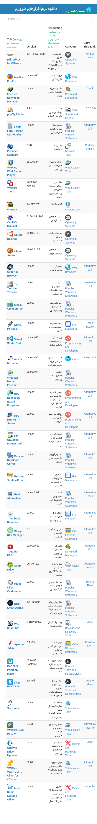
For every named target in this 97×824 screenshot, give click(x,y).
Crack (90, 88)
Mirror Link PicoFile (90, 725)
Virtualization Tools (72, 167)
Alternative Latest (90, 494)
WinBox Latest (90, 55)
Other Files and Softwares (72, 535)
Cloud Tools (72, 567)
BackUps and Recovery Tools (72, 630)
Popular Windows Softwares (71, 132)
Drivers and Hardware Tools (72, 749)
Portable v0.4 (90, 547)
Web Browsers (71, 79)
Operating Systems (70, 59)
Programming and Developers (73, 345)
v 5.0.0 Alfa (90, 108)
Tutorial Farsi (90, 583)
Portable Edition (90, 147)
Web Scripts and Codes (71, 114)
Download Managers (71, 94)
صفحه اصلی (79, 9)
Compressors (72, 207)
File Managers (71, 327)
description (90, 786)
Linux (71, 359)
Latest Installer (90, 324)
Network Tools (70, 151)
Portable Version (90, 565)
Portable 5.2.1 (90, 644)
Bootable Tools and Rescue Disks (73, 668)
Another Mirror (90, 682)
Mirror (90, 622)
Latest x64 (90, 357)
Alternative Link (90, 126)
